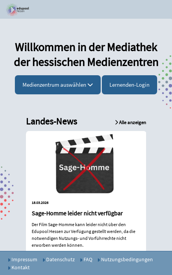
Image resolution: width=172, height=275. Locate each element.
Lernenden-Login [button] (129, 84)
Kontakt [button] (19, 267)
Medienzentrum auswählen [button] (58, 84)
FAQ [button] (86, 259)
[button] (14, 9)
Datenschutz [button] (58, 259)
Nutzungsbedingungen (125, 259)
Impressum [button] (22, 259)
